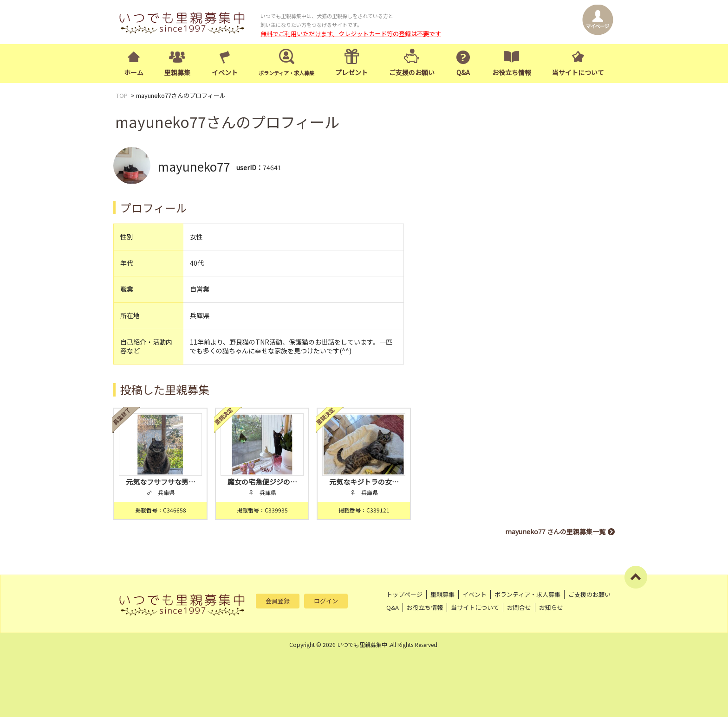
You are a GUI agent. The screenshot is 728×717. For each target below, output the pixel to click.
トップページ (404, 594)
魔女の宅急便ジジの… (262, 482)
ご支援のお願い (412, 72)
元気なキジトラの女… (364, 482)
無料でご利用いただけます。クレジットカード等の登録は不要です (350, 33)
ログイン (326, 600)
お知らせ (551, 607)
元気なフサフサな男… (160, 482)
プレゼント (351, 72)
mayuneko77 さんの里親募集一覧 (555, 531)
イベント (225, 72)
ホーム (133, 72)
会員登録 (278, 600)
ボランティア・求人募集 (527, 594)
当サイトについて (578, 72)
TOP (122, 95)
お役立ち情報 (511, 72)
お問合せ (519, 607)
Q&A (463, 72)
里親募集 (177, 72)
